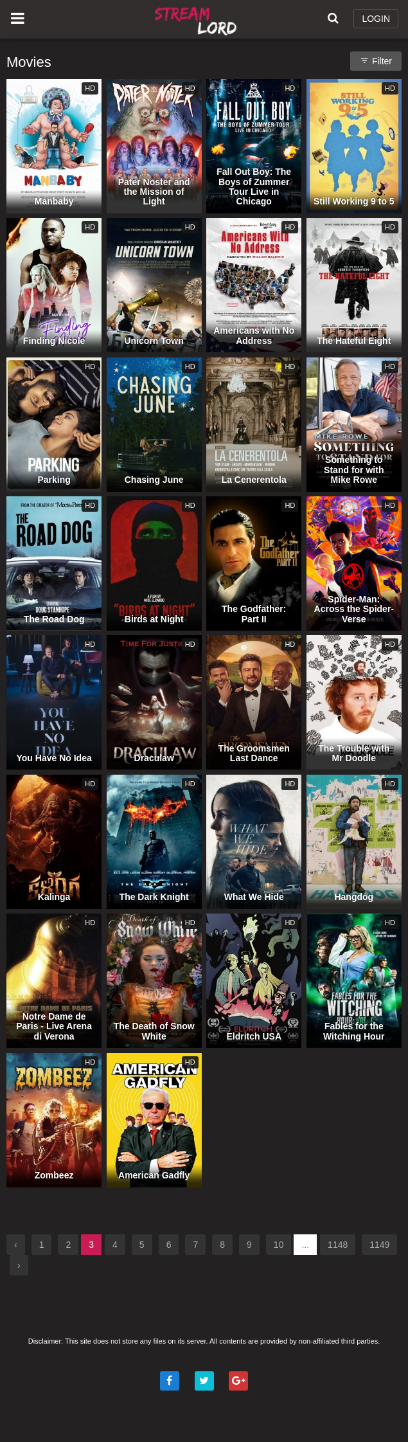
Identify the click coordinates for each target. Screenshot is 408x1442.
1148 (338, 1244)
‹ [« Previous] (15, 1244)
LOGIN (376, 19)
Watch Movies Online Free (197, 19)
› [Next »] (19, 1265)
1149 (379, 1244)
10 (279, 1244)
